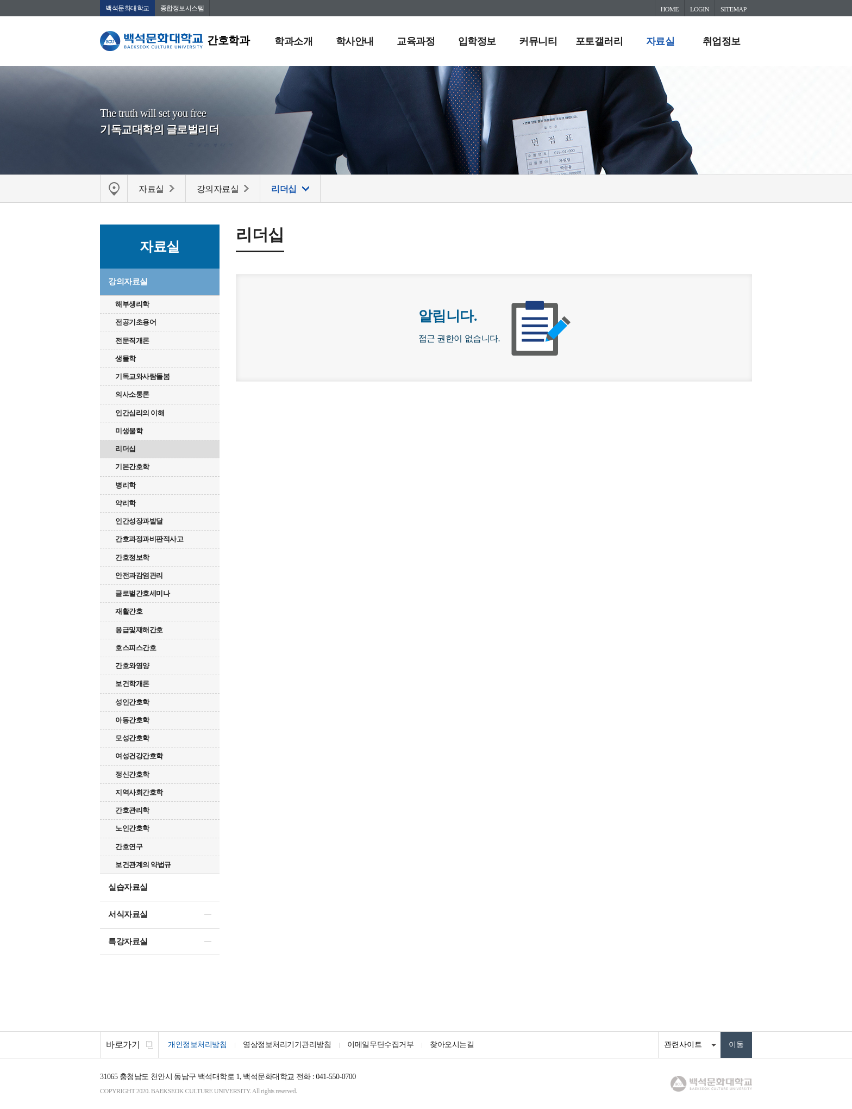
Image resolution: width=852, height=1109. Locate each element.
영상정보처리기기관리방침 (287, 1045)
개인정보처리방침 (197, 1045)
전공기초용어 (135, 322)
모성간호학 (132, 738)
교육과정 (416, 41)
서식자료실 (128, 914)
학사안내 (355, 41)
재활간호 (128, 611)
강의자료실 (128, 281)
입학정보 (477, 41)
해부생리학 (132, 304)
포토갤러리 (599, 41)
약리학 (125, 503)
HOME (670, 9)
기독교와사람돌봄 (142, 376)
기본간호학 (132, 467)
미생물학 (128, 431)
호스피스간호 (135, 648)
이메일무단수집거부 (380, 1045)
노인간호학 (132, 828)
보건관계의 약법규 (143, 865)
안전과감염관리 (139, 575)
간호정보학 (132, 557)
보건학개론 (132, 684)
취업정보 (722, 41)
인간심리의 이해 (139, 413)
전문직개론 (132, 341)
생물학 (125, 358)
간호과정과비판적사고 (149, 539)
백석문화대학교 (127, 8)
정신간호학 (132, 774)
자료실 (660, 41)
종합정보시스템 (182, 8)
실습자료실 (128, 887)
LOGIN (699, 9)
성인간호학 (132, 702)
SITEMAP (734, 9)
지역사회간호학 (139, 792)
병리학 (125, 485)
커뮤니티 (538, 41)
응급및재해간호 (139, 630)
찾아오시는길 (452, 1045)
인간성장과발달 (139, 521)
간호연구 (128, 847)
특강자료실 (128, 941)
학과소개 (293, 41)
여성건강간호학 (139, 756)
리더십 (125, 449)
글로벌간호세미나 (142, 593)
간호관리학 (132, 810)
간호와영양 (132, 666)
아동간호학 (132, 720)
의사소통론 (132, 394)
